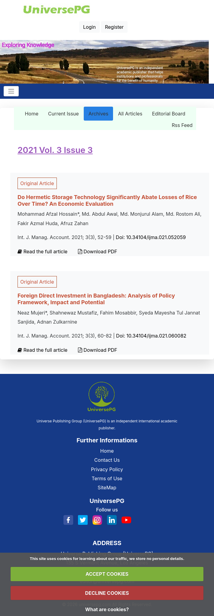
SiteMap (107, 487)
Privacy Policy (107, 469)
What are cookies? (107, 609)
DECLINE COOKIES (107, 593)
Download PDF (97, 251)
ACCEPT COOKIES (107, 574)
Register (114, 27)
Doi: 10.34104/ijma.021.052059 (151, 237)
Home (31, 114)
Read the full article (43, 251)
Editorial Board (168, 114)
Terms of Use (107, 478)
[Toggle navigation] (11, 91)
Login (89, 27)
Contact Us (107, 460)
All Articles (130, 114)
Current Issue (63, 114)
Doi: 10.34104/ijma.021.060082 (151, 336)
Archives (99, 114)
